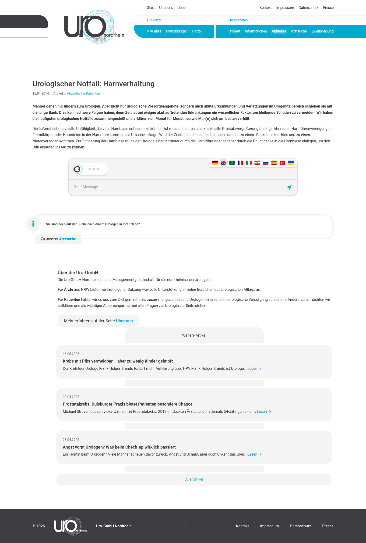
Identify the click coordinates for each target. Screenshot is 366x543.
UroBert (234, 31)
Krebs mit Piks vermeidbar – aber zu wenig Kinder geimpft (118, 361)
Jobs (181, 7)
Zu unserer (58, 239)
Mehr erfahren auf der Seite (98, 320)
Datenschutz (308, 7)
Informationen (256, 31)
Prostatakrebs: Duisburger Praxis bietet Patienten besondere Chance (128, 404)
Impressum (285, 7)
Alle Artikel (194, 479)
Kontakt (266, 7)
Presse (328, 7)
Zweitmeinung (322, 31)
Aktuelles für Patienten (83, 93)
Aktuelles (154, 31)
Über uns (166, 7)
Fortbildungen (176, 31)
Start (151, 7)
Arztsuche (299, 31)
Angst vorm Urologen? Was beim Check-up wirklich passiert (119, 447)
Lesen (252, 368)
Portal (196, 31)
